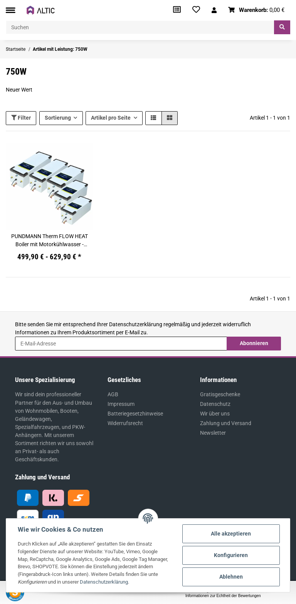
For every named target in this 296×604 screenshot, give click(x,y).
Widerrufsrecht (125, 423)
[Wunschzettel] (196, 10)
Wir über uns (215, 413)
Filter (21, 118)
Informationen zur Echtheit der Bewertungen (223, 596)
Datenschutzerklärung (135, 324)
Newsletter (213, 433)
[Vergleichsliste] (177, 10)
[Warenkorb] (256, 10)
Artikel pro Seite (111, 118)
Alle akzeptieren (231, 534)
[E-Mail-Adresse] (121, 343)
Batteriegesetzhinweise (135, 413)
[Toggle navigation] (10, 10)
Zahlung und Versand (225, 423)
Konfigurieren (231, 555)
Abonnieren (254, 343)
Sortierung (58, 118)
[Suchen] (140, 27)
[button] (214, 10)
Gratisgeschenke (220, 394)
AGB (113, 394)
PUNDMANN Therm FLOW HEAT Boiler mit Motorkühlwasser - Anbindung (49, 241)
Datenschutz (215, 404)
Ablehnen (231, 577)
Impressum (121, 404)
